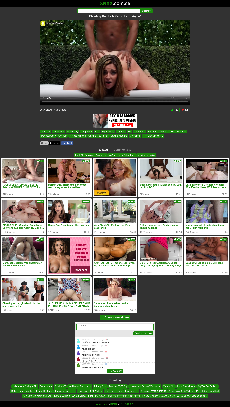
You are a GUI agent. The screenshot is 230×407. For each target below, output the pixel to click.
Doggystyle (58, 131)
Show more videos (115, 317)
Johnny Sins (100, 386)
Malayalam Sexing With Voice (145, 386)
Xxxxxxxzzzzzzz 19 (65, 391)
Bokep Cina (46, 386)
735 (174, 110)
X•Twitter (54, 143)
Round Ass (139, 131)
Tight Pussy (108, 131)
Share (44, 143)
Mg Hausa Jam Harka (79, 386)
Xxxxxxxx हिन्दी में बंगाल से (153, 391)
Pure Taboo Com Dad (207, 391)
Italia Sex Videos (186, 386)
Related (103, 149)
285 (184, 110)
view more (115, 371)
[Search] (108, 10)
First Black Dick (151, 136)
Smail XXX (60, 386)
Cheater (62, 136)
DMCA (113, 404)
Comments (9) (123, 149)
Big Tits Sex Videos (207, 386)
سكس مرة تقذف (146, 155)
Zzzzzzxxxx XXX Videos (180, 391)
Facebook (67, 143)
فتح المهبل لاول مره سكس (122, 155)
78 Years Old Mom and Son (37, 396)
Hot (129, 131)
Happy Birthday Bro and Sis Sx (158, 396)
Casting (162, 131)
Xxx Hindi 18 (131, 391)
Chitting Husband (43, 391)
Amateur (45, 131)
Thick (172, 131)
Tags (105, 404)
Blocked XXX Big (118, 386)
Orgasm (121, 131)
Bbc (97, 131)
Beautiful (181, 131)
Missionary (72, 131)
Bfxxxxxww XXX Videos (90, 391)
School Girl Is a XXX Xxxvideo (70, 396)
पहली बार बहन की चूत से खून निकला (124, 396)
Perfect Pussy (48, 136)
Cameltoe (135, 136)
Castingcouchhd (118, 136)
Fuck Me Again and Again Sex (90, 155)
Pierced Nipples (77, 136)
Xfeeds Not (169, 386)
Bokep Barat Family (21, 391)
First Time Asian (96, 396)
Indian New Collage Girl (24, 386)
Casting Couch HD (98, 136)
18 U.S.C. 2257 (127, 404)
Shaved (152, 131)
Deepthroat (86, 131)
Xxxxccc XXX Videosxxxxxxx (192, 396)
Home (98, 404)
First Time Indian (113, 391)
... (162, 136)
